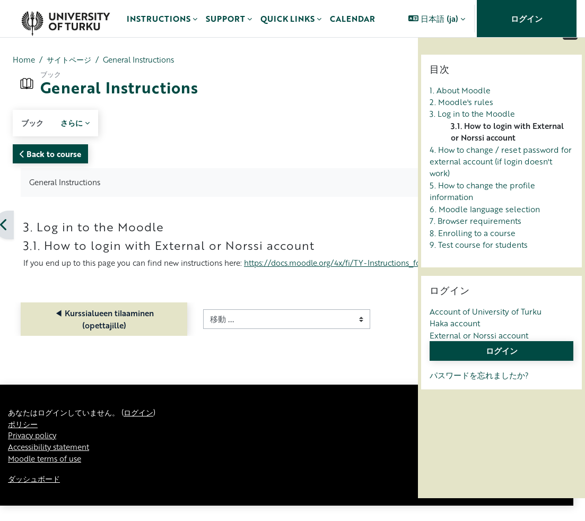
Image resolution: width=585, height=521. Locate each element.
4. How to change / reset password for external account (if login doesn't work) (501, 184)
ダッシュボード (36, 494)
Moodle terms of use (47, 474)
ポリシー (24, 438)
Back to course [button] (50, 154)
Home (24, 60)
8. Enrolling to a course (473, 256)
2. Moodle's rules (461, 125)
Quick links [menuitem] (287, 18)
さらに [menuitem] (74, 123)
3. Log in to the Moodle (472, 137)
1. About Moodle (460, 113)
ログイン (527, 18)
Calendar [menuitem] (352, 18)
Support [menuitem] (225, 18)
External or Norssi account (479, 358)
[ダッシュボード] (65, 18)
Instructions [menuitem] (158, 18)
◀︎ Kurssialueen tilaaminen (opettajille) (78, 332)
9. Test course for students (479, 267)
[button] (436, 18)
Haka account (455, 346)
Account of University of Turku (486, 334)
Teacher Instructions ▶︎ (344, 332)
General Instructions (146, 60)
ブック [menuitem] (33, 123)
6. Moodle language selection (485, 232)
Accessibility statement (51, 461)
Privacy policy (34, 450)
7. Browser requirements (475, 243)
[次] (414, 225)
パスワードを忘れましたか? (479, 398)
